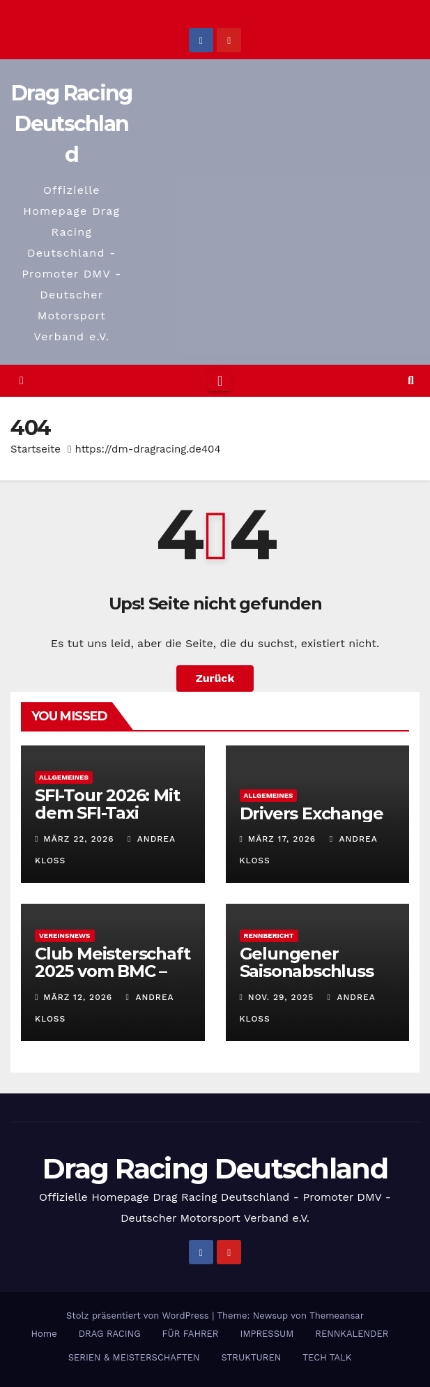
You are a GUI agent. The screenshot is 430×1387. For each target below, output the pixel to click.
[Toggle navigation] (219, 380)
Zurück (215, 678)
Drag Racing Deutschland (71, 123)
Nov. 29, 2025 (281, 997)
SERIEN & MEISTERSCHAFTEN (134, 1357)
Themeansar (336, 1315)
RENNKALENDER (351, 1333)
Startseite (35, 449)
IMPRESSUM (267, 1333)
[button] (411, 380)
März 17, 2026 (282, 839)
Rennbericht (269, 935)
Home (44, 1333)
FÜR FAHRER (190, 1333)
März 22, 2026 (78, 839)
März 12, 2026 (77, 997)
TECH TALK (326, 1357)
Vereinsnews (65, 935)
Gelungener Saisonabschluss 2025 (307, 971)
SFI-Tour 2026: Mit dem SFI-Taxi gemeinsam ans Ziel (107, 821)
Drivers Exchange (311, 813)
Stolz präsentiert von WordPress (139, 1315)
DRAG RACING (110, 1333)
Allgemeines (64, 777)
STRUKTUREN (252, 1357)
